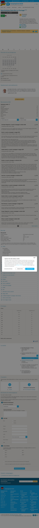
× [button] (35, 257)
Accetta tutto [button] (30, 268)
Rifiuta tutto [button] (20, 268)
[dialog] (19, 264)
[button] (8, 268)
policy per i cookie (19, 265)
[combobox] (34, 257)
